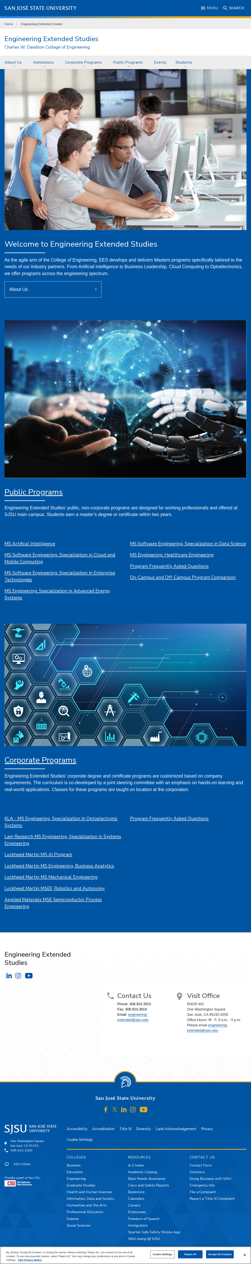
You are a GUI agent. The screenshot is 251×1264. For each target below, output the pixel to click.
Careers (134, 1205)
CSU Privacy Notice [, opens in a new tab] (30, 1260)
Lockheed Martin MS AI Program (38, 855)
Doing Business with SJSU (210, 1178)
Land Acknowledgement (176, 1128)
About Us (13, 62)
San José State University (41, 8)
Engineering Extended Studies (42, 24)
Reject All (190, 1254)
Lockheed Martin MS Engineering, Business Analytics (59, 866)
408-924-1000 (21, 1150)
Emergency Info (202, 1185)
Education (75, 1172)
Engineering (76, 1178)
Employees (137, 1212)
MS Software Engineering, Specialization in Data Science (188, 544)
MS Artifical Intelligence (30, 544)
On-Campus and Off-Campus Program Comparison (183, 577)
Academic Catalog (142, 1172)
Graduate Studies (81, 1185)
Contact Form (201, 1165)
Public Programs (128, 62)
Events (160, 62)
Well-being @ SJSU (144, 1238)
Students (184, 62)
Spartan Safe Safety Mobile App (154, 1232)
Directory (197, 1172)
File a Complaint (203, 1192)
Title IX (125, 1128)
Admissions (43, 62)
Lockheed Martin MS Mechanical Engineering (51, 877)
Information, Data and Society (90, 1198)
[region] (125, 1255)
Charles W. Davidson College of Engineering (47, 47)
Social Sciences (79, 1225)
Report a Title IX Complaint (212, 1198)
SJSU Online (22, 1164)
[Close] (244, 1255)
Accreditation (103, 1128)
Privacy (207, 1128)
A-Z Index (136, 1165)
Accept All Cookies (220, 1254)
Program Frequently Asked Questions (169, 566)
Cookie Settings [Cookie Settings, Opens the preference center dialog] (162, 1254)
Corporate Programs (83, 62)
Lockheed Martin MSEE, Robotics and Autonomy (55, 888)
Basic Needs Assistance (146, 1178)
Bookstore (136, 1192)
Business (74, 1165)
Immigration (138, 1225)
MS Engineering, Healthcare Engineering (172, 555)
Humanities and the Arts (86, 1205)
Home (9, 24)
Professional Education (85, 1212)
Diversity (143, 1128)
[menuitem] (14, 62)
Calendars (136, 1198)
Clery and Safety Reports (148, 1185)
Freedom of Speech (143, 1218)
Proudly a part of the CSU (22, 1181)
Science (73, 1218)
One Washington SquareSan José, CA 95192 (27, 1143)
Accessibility (77, 1128)
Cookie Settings (80, 1139)
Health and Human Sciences (89, 1192)
